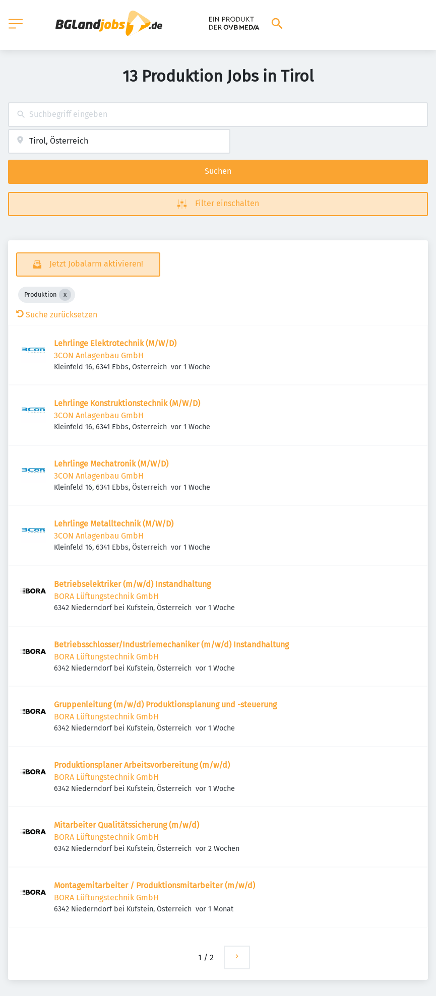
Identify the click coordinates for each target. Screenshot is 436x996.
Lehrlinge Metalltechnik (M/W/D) (113, 523)
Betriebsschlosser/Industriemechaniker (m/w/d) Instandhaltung (171, 644)
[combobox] (218, 114)
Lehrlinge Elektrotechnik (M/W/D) (115, 343)
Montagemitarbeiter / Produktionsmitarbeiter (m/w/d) (154, 885)
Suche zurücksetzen (56, 314)
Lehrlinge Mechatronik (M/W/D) (111, 464)
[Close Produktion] (65, 295)
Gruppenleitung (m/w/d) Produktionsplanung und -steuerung (165, 704)
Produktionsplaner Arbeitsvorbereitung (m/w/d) (142, 765)
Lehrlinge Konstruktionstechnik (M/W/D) (127, 403)
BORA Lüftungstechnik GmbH (106, 596)
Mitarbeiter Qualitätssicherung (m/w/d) (126, 825)
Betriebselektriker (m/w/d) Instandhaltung (132, 584)
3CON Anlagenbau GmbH (99, 355)
